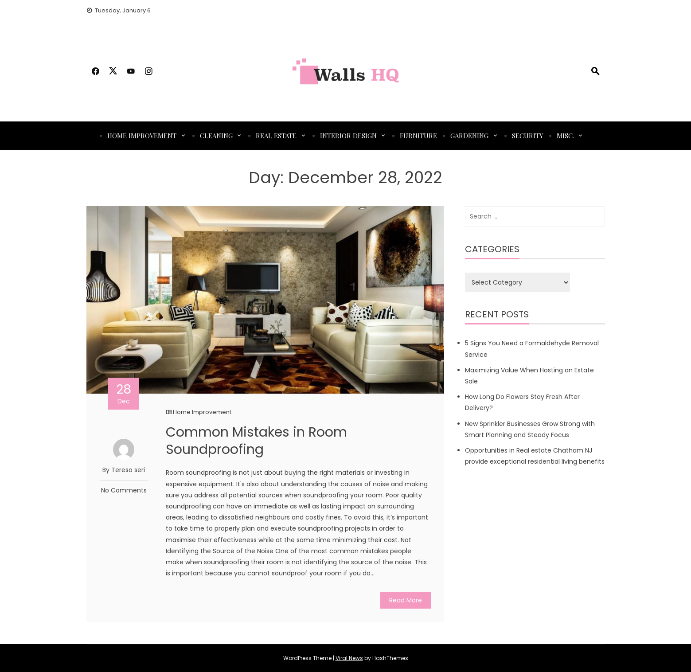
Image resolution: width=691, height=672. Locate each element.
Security (527, 135)
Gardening (469, 135)
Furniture (418, 135)
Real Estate (276, 135)
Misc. (565, 135)
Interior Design (348, 135)
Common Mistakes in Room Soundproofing (256, 441)
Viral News (349, 658)
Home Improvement (141, 135)
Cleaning (216, 135)
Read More (405, 600)
